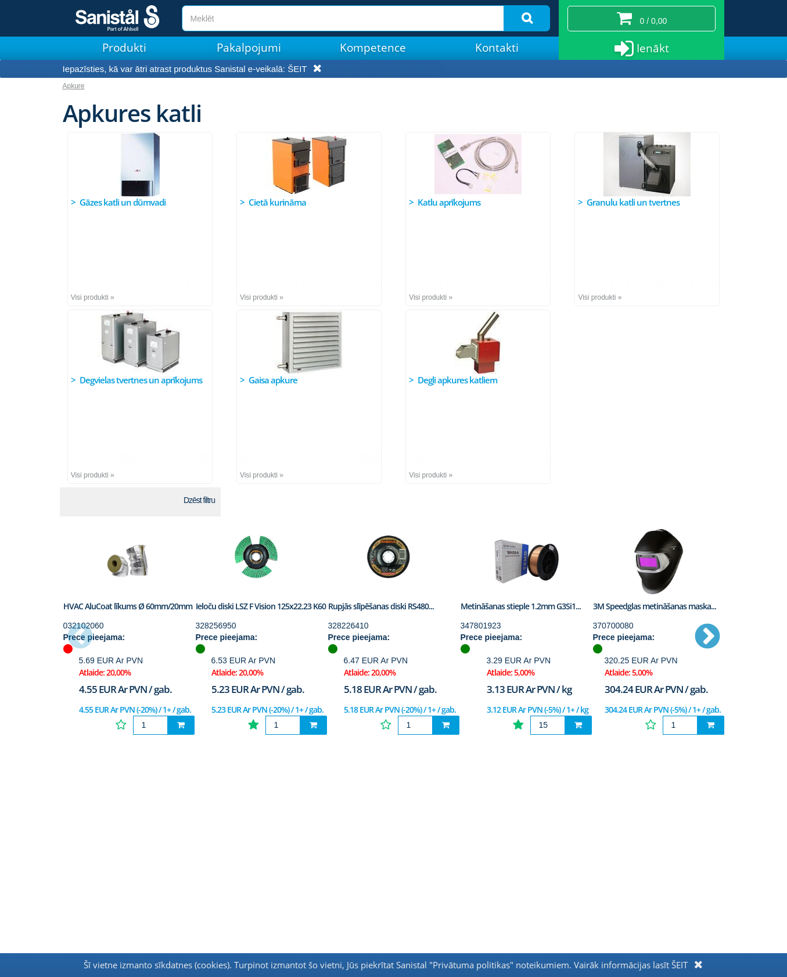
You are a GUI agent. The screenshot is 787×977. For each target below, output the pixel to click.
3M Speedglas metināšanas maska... (654, 606)
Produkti (124, 47)
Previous (80, 637)
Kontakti (497, 47)
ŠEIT (297, 69)
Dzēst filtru (199, 500)
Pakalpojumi (249, 47)
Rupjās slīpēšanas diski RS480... (381, 606)
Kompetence (373, 47)
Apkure (74, 86)
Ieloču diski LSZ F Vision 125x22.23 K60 (261, 606)
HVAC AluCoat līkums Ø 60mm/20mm (127, 606)
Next (707, 637)
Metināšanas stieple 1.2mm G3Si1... (521, 606)
